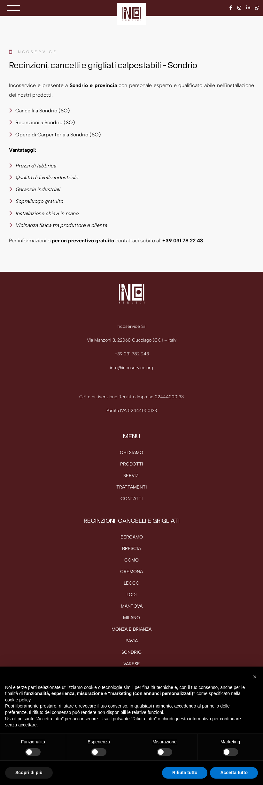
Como (131, 560)
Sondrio (131, 652)
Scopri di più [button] (29, 772)
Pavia (132, 640)
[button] (255, 677)
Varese (131, 664)
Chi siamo (131, 452)
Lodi (132, 594)
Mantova (132, 606)
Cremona (131, 571)
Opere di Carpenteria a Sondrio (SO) (58, 135)
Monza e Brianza (131, 629)
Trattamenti (131, 487)
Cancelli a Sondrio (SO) (42, 111)
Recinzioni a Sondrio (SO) (45, 122)
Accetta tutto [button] (234, 772)
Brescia (131, 548)
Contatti (131, 498)
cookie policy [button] (17, 699)
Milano (131, 617)
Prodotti (131, 464)
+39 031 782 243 (131, 354)
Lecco (131, 583)
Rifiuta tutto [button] (184, 772)
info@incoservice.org (131, 367)
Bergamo (131, 537)
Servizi (131, 475)
